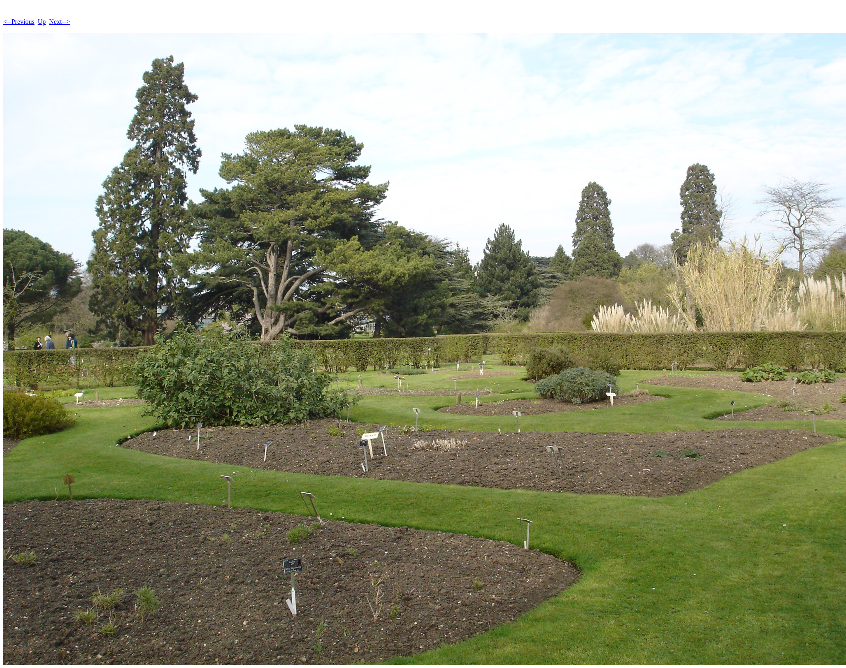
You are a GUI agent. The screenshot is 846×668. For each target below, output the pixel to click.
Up (42, 21)
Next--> (59, 21)
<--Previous (19, 21)
